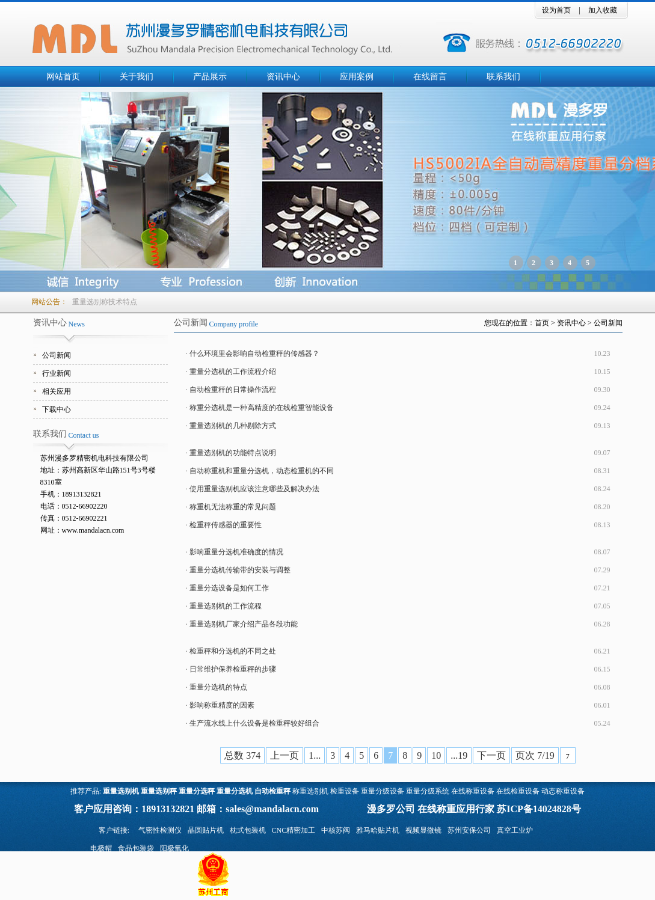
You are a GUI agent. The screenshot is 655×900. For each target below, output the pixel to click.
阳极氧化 (174, 848)
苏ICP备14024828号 (539, 809)
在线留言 (430, 76)
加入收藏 (602, 10)
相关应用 (56, 391)
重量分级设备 (382, 791)
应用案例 (357, 76)
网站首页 (63, 76)
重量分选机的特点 (218, 687)
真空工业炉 (515, 830)
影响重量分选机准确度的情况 (236, 552)
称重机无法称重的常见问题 (232, 507)
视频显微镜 (423, 830)
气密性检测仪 (160, 830)
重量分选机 (235, 791)
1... (315, 755)
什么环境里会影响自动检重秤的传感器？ (254, 353)
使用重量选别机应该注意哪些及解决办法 (254, 489)
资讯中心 (283, 76)
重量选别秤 (159, 791)
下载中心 (56, 409)
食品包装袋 (136, 848)
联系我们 (503, 76)
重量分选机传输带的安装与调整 (240, 570)
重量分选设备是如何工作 (229, 588)
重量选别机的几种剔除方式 (232, 425)
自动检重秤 (272, 791)
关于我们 (136, 76)
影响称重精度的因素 (221, 705)
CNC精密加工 (294, 830)
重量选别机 (121, 791)
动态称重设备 (563, 791)
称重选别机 (310, 791)
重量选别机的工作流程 (225, 606)
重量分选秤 (197, 791)
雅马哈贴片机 (377, 830)
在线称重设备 (472, 791)
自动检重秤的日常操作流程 (232, 389)
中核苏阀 (335, 830)
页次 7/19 (534, 755)
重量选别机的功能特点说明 (232, 452)
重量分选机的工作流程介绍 (232, 371)
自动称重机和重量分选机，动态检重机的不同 (261, 471)
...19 (459, 755)
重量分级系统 (427, 791)
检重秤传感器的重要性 (225, 525)
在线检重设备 (518, 791)
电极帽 (101, 848)
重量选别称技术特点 (104, 302)
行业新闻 (56, 373)
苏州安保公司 (469, 830)
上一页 (284, 755)
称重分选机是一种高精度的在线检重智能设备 (261, 407)
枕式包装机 (248, 830)
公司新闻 (56, 355)
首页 (542, 323)
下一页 (491, 755)
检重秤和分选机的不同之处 (232, 651)
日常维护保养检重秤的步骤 (232, 669)
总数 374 (242, 755)
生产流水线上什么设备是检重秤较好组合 (254, 723)
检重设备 (344, 791)
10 (436, 755)
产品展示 (210, 76)
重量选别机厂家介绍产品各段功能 (243, 624)
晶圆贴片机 (206, 830)
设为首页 (556, 10)
